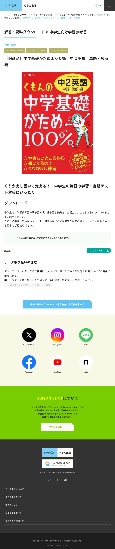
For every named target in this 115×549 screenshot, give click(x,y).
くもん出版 (30, 5)
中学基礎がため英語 (58, 50)
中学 (37, 285)
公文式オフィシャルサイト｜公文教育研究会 (57, 472)
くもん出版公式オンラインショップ (57, 463)
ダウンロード (96, 250)
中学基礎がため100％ (18, 285)
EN (100, 5)
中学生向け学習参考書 (37, 50)
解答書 (7, 250)
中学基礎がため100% (14, 50)
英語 (48, 285)
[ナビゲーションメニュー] (109, 5)
